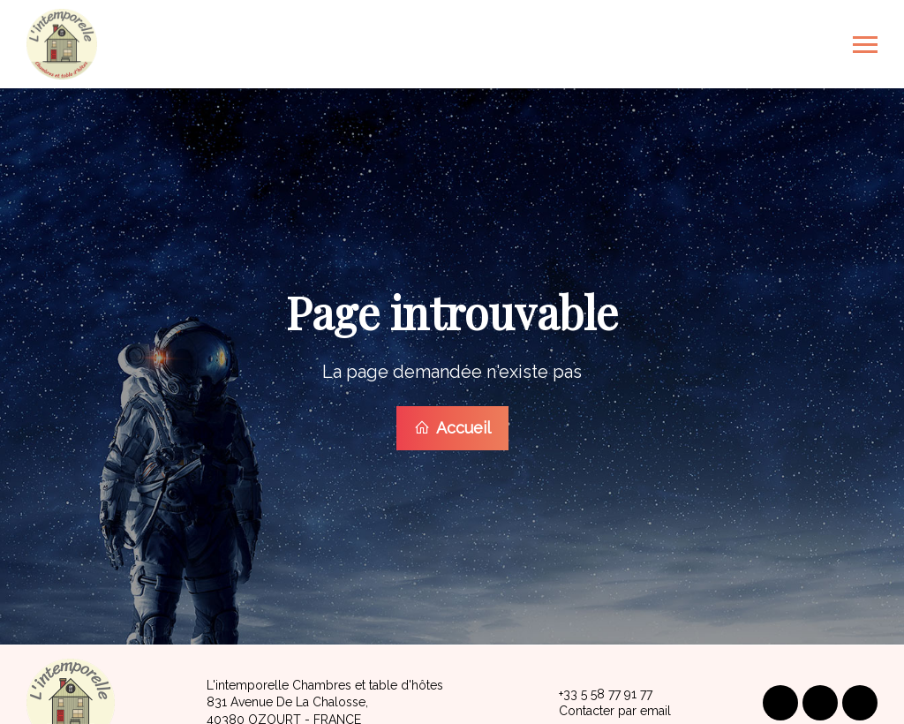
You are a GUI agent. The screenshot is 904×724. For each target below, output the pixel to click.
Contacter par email (605, 710)
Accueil (452, 427)
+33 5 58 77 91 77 (595, 692)
